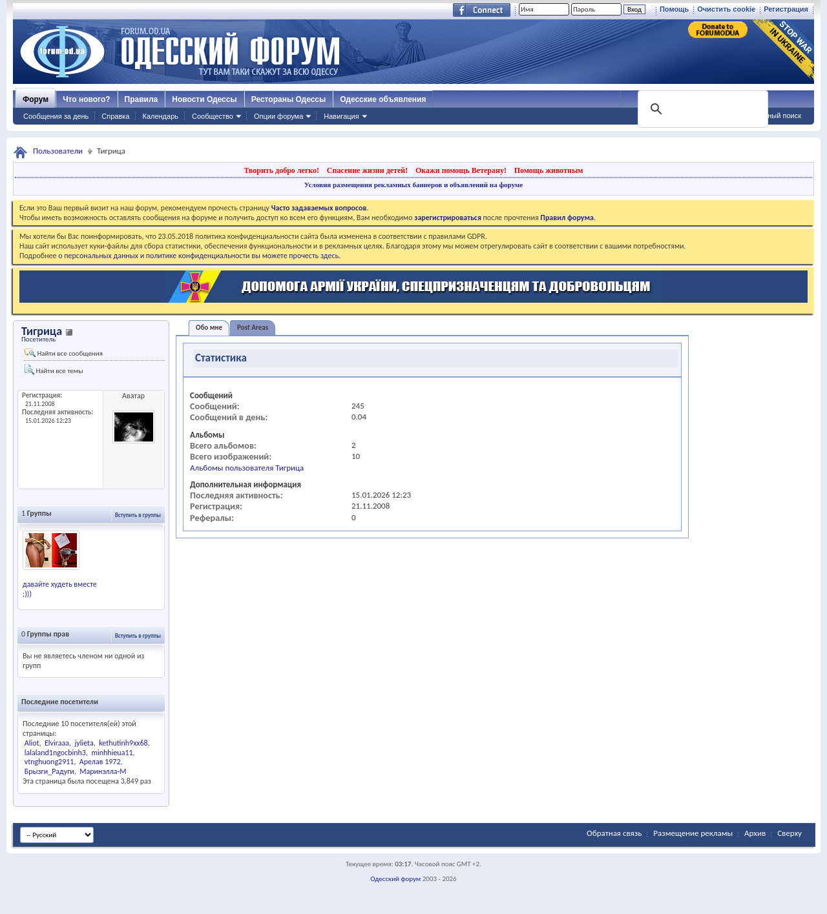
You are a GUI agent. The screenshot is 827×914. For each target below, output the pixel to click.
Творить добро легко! (281, 170)
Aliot (32, 742)
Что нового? (86, 99)
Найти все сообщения (64, 353)
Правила (141, 99)
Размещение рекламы (693, 833)
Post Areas (252, 327)
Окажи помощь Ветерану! (461, 170)
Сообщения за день (56, 116)
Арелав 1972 (100, 761)
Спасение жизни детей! (367, 170)
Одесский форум (395, 879)
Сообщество (212, 116)
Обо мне (209, 327)
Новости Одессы (204, 99)
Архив (755, 833)
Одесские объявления (383, 99)
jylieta (83, 742)
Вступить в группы (138, 514)
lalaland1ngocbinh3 (55, 752)
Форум (35, 99)
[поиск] (702, 109)
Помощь (674, 9)
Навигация (341, 116)
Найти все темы (54, 369)
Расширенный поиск (767, 115)
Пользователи (58, 151)
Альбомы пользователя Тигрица (247, 467)
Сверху (789, 833)
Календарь (160, 116)
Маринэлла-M (102, 771)
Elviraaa (57, 742)
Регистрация (786, 9)
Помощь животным (548, 170)
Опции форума (278, 116)
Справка (115, 116)
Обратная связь (614, 833)
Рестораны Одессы (288, 99)
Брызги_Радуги (49, 771)
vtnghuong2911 (49, 761)
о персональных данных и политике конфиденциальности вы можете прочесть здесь (198, 255)
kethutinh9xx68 (123, 742)
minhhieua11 (111, 752)
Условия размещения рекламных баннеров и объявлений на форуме (413, 184)
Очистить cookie (726, 9)
